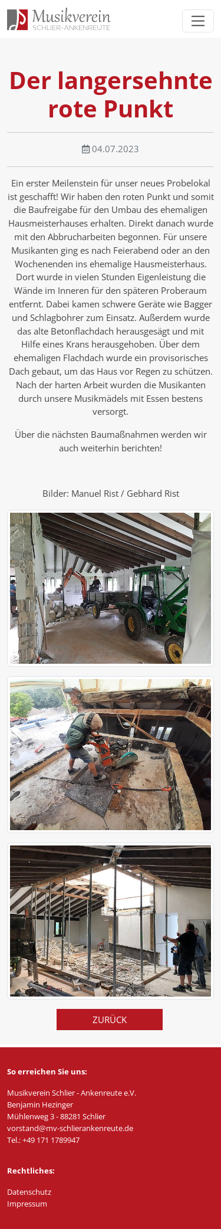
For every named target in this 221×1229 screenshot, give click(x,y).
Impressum (27, 1203)
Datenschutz (29, 1192)
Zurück (110, 1019)
